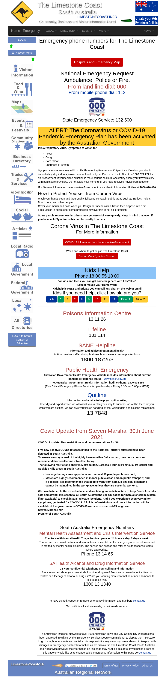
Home (15, 31)
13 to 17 (125, 299)
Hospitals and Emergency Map (97, 62)
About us (147, 665)
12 (113, 299)
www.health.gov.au (115, 378)
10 (96, 299)
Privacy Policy (130, 665)
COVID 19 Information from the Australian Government (97, 242)
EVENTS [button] (88, 30)
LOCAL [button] (51, 30)
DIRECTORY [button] (69, 30)
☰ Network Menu (22, 52)
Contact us (144, 652)
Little (51, 299)
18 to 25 (140, 299)
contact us (139, 600)
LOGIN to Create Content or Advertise (22, 339)
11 (105, 299)
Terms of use (110, 665)
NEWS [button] (149, 30)
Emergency (31, 31)
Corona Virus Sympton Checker (97, 256)
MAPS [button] (104, 30)
